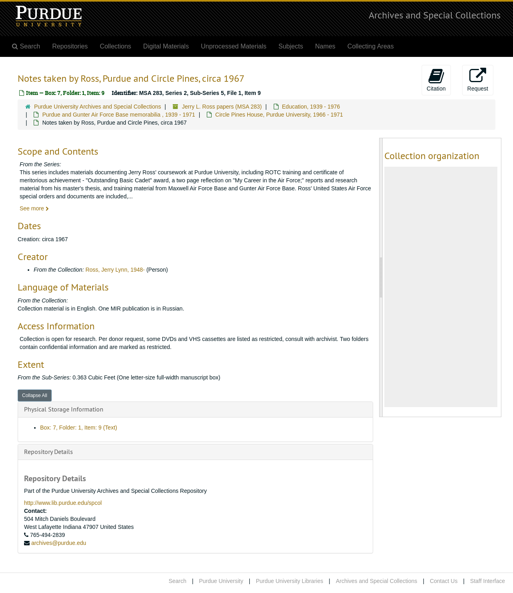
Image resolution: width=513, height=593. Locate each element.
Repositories (70, 46)
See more (34, 208)
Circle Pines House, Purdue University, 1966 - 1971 (279, 114)
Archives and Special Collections (435, 15)
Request (477, 80)
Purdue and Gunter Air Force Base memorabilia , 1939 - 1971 (118, 114)
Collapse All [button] (34, 395)
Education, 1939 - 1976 (311, 106)
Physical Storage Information (63, 409)
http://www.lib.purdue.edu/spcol (63, 503)
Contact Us (443, 581)
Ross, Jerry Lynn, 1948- (115, 269)
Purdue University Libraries (289, 581)
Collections (115, 46)
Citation (436, 80)
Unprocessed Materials (234, 46)
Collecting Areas (370, 46)
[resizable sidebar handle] (381, 277)
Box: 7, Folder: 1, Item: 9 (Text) (78, 427)
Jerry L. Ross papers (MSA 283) (222, 106)
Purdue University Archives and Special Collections (97, 106)
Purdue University (221, 581)
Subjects (291, 46)
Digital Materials (166, 46)
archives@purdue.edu (58, 543)
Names (325, 46)
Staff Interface (487, 581)
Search (177, 581)
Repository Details (48, 452)
